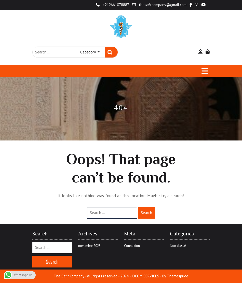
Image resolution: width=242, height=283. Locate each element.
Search (111, 52)
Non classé (178, 246)
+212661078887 (113, 4)
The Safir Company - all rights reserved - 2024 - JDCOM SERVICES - (107, 276)
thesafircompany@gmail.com (159, 4)
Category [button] (88, 51)
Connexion (132, 246)
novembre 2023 (89, 246)
